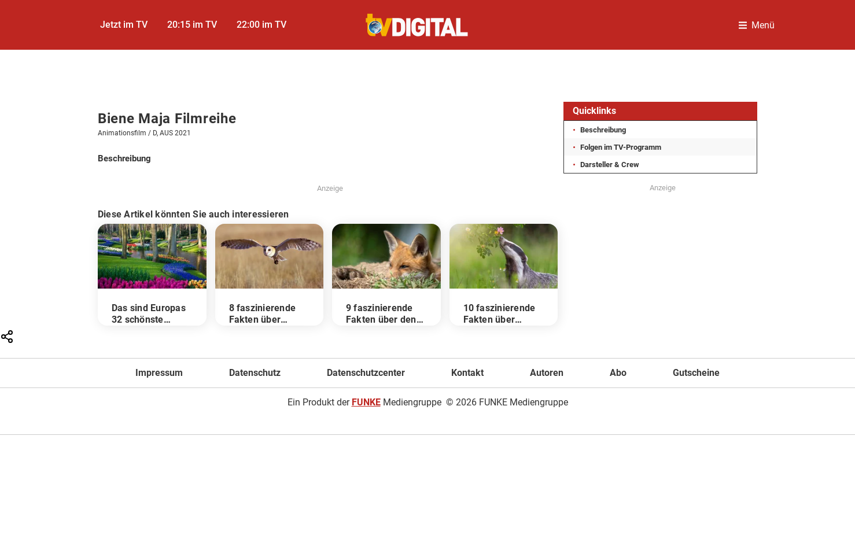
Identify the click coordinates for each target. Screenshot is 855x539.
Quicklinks (594, 110)
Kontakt (467, 372)
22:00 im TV (261, 24)
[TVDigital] (417, 25)
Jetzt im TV (124, 24)
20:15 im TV (192, 24)
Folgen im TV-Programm (620, 147)
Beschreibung (603, 129)
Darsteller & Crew (609, 164)
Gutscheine (696, 372)
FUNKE (366, 402)
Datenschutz (255, 372)
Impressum (159, 372)
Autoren (546, 372)
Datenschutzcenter (366, 372)
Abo (618, 372)
